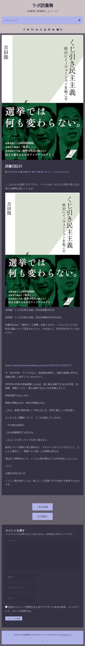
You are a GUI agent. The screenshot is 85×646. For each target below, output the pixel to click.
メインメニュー (42, 20)
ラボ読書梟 (42, 5)
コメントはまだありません (59, 172)
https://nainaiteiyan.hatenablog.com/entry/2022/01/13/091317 (38, 365)
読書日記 (40, 172)
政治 (34, 172)
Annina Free (66, 635)
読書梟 (25, 172)
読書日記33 (13, 166)
